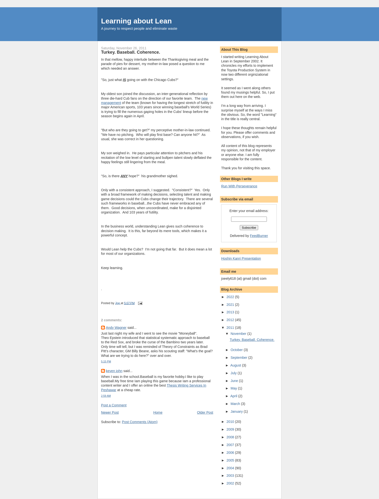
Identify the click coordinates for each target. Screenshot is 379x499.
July (234, 373)
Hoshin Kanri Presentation (241, 258)
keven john (114, 371)
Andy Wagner (116, 328)
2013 (230, 312)
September (239, 358)
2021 (230, 305)
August (236, 365)
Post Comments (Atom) (140, 422)
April (234, 396)
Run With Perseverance (239, 186)
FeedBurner (259, 236)
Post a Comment (113, 405)
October (237, 350)
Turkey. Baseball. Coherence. (252, 340)
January (237, 411)
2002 (230, 483)
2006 (230, 453)
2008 (230, 437)
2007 (230, 445)
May (234, 388)
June (235, 381)
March (236, 404)
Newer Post (110, 412)
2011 (230, 328)
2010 (230, 422)
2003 (230, 475)
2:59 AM (106, 395)
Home (157, 412)
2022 (230, 297)
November (239, 334)
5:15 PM (106, 361)
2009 (230, 429)
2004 (230, 468)
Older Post (205, 412)
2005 (230, 460)
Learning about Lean (136, 21)
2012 (230, 320)
